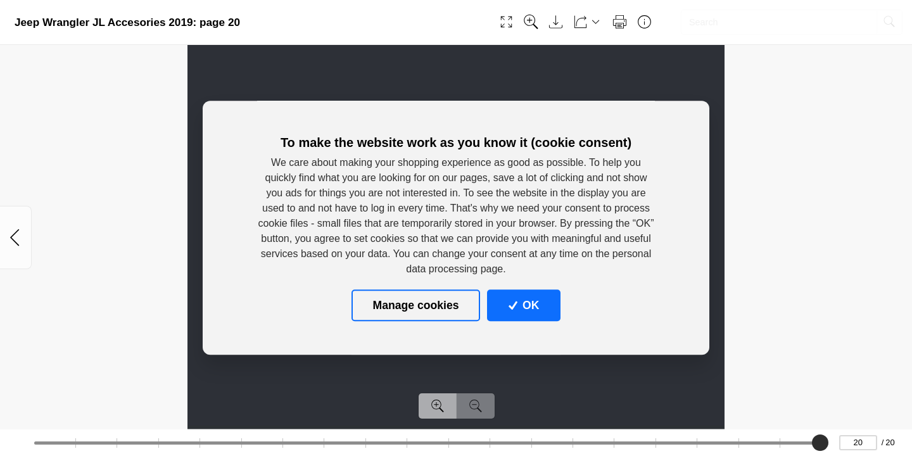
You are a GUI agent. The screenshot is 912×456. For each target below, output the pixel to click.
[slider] (821, 442)
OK (524, 305)
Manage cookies (416, 305)
